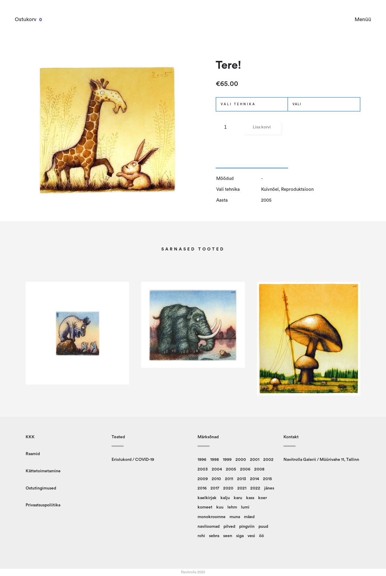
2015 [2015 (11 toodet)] (267, 479)
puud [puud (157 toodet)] (263, 526)
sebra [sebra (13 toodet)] (214, 536)
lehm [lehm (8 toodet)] (232, 507)
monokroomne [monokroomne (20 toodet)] (212, 517)
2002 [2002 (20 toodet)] (268, 460)
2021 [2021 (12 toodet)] (241, 488)
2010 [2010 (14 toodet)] (216, 479)
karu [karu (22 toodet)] (238, 498)
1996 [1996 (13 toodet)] (202, 460)
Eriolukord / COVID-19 (133, 460)
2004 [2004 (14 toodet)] (217, 469)
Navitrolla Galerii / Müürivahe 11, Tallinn (321, 460)
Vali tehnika (238, 104)
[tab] (252, 164)
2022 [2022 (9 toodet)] (255, 488)
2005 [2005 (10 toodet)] (231, 469)
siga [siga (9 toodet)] (240, 536)
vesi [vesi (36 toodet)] (251, 536)
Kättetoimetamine (43, 471)
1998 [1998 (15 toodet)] (214, 460)
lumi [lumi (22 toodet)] (245, 507)
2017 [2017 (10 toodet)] (214, 488)
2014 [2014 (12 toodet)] (254, 479)
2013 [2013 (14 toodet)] (241, 479)
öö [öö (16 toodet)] (261, 536)
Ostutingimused (41, 488)
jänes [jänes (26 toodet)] (269, 488)
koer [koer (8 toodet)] (262, 498)
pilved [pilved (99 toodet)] (229, 526)
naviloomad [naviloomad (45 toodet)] (209, 526)
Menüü (362, 19)
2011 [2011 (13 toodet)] (229, 479)
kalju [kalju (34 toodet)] (225, 498)
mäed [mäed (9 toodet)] (249, 517)
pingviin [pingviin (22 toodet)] (247, 526)
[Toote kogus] (228, 127)
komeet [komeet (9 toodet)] (205, 507)
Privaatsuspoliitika (43, 505)
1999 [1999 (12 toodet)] (227, 460)
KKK (30, 437)
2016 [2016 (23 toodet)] (202, 488)
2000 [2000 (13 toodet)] (241, 460)
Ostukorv (26, 19)
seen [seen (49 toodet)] (227, 536)
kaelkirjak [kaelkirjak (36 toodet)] (207, 498)
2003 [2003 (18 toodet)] (203, 469)
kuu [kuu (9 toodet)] (219, 507)
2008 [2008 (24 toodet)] (259, 469)
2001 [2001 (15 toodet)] (254, 460)
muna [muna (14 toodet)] (234, 517)
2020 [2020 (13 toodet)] (228, 488)
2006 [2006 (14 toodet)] (245, 469)
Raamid (33, 454)
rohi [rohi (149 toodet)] (201, 536)
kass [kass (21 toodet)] (250, 498)
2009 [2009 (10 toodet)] (203, 479)
